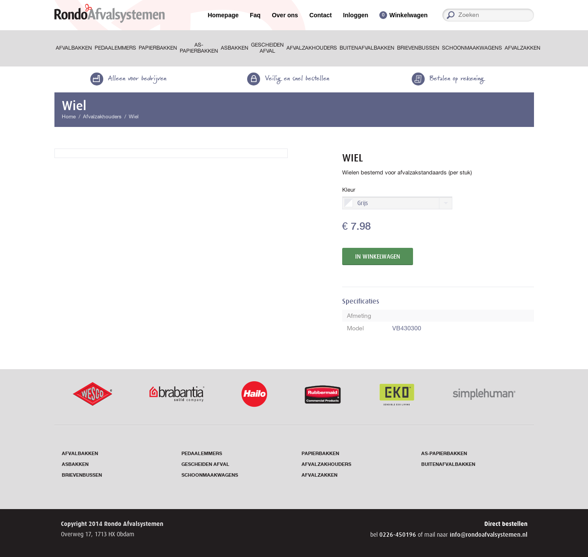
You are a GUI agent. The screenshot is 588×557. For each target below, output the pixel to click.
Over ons (285, 15)
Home (69, 117)
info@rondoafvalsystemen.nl (489, 534)
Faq (255, 15)
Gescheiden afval (267, 48)
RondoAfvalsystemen (109, 13)
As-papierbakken (199, 48)
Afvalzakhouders (311, 48)
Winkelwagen (408, 15)
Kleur (348, 190)
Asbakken (234, 48)
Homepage (223, 15)
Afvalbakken (74, 48)
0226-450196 (398, 534)
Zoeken (531, 15)
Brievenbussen (418, 48)
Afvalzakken (522, 48)
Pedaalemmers (115, 48)
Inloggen (355, 15)
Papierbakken (158, 48)
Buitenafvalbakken (367, 48)
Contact (320, 15)
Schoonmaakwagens (472, 48)
